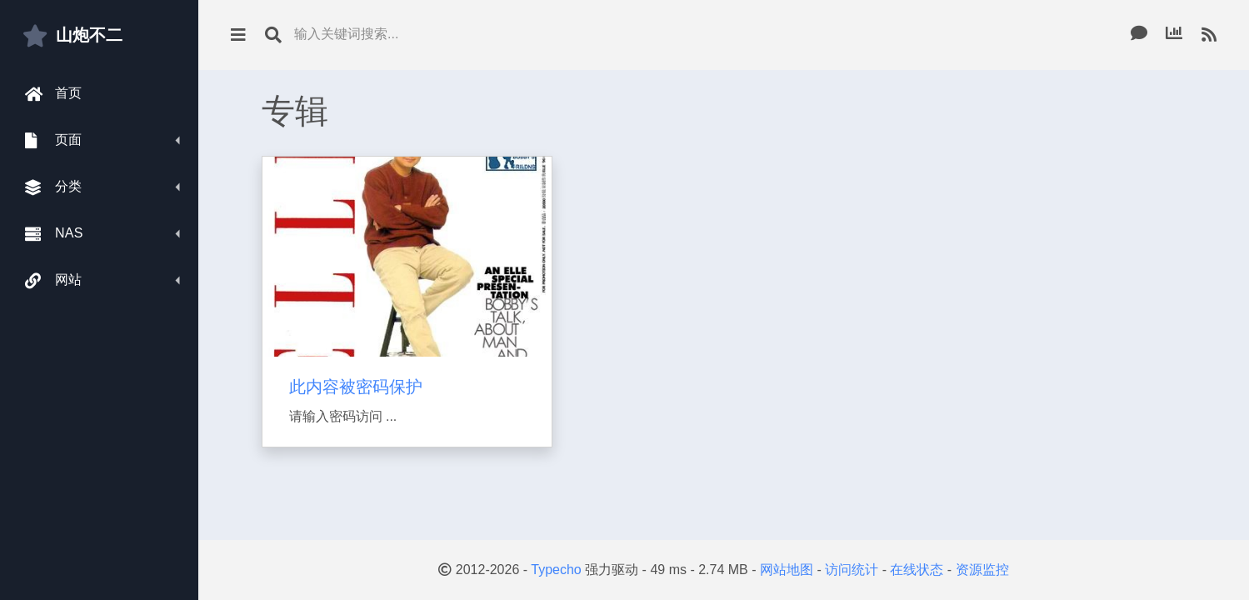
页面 (53, 140)
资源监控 (982, 569)
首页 (53, 94)
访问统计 (851, 569)
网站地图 (786, 569)
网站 (53, 280)
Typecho (556, 569)
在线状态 (916, 569)
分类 (53, 187)
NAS (54, 234)
